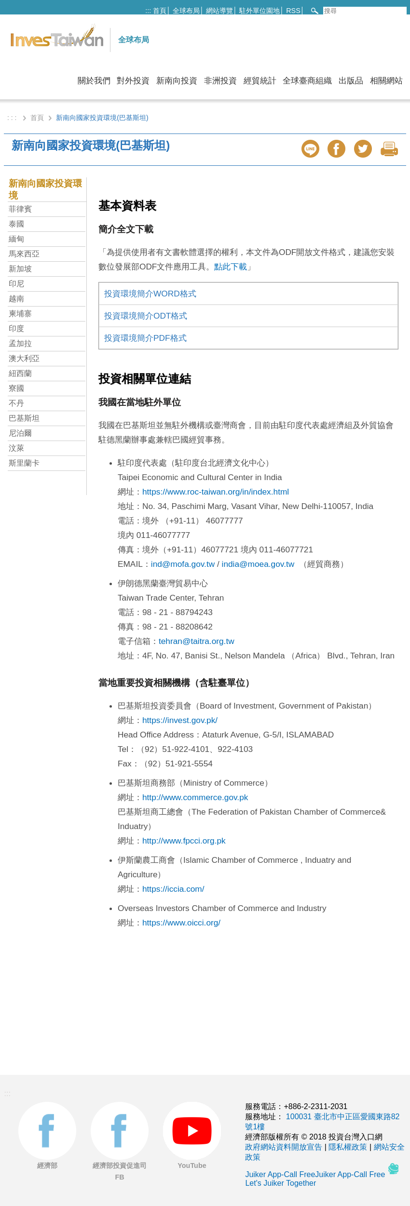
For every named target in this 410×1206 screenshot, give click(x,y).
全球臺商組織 (307, 80)
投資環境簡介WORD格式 (150, 293)
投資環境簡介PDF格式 (145, 338)
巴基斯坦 (24, 418)
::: (148, 10)
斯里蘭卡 (24, 463)
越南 (16, 299)
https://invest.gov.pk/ (180, 720)
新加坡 (20, 269)
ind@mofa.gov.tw (183, 564)
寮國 (16, 388)
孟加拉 (20, 343)
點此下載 (230, 266)
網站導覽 (219, 10)
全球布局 (186, 10)
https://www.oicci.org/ (181, 922)
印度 (16, 328)
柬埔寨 (20, 313)
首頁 (159, 10)
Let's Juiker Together (280, 1183)
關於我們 (94, 80)
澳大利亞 (24, 358)
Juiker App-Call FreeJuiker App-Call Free (316, 1174)
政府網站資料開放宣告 (283, 1147)
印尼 (16, 284)
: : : (12, 117)
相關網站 (386, 80)
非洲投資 (220, 80)
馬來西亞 (24, 254)
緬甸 (16, 239)
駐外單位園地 (259, 10)
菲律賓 (20, 209)
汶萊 (16, 448)
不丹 (16, 403)
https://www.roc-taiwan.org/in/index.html (215, 491)
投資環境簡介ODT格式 (145, 316)
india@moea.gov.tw (258, 564)
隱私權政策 (347, 1147)
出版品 (351, 80)
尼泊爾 (20, 433)
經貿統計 (260, 80)
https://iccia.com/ (173, 889)
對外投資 (133, 80)
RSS (293, 10)
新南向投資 (176, 80)
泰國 (16, 224)
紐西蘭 (20, 373)
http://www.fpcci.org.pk (184, 840)
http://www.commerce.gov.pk (195, 797)
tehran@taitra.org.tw (196, 641)
